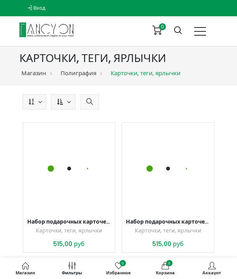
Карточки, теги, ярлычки (69, 230)
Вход (36, 8)
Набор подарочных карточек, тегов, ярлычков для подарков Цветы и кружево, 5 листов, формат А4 (69, 221)
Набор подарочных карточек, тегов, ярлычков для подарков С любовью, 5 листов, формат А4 (168, 221)
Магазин (33, 73)
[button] (34, 102)
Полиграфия (78, 73)
